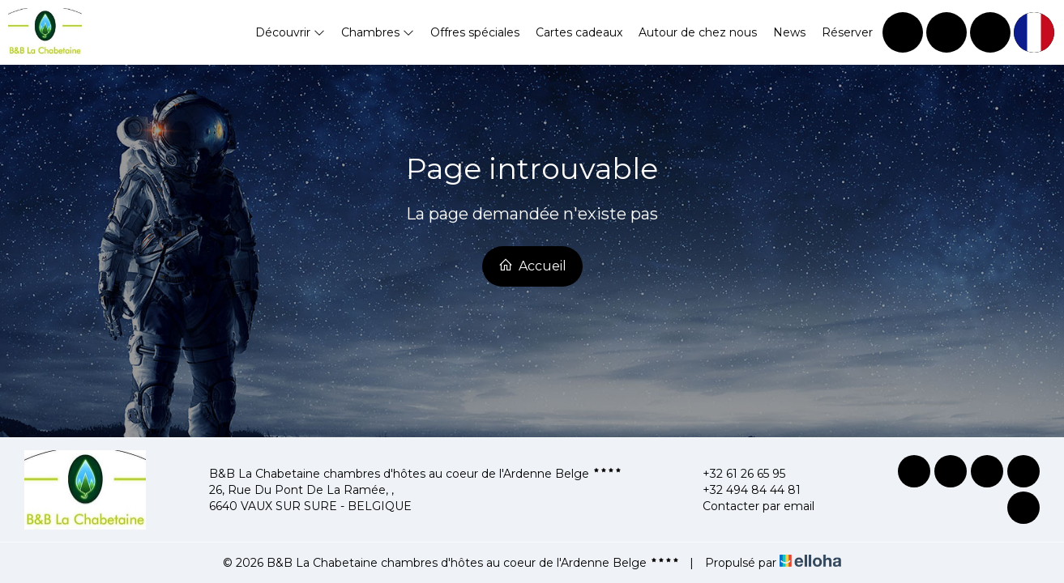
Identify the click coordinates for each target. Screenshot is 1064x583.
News (789, 32)
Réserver (847, 32)
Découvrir (290, 32)
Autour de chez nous (698, 32)
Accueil (532, 265)
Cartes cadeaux (579, 32)
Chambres (377, 32)
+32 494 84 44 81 (742, 490)
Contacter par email (749, 506)
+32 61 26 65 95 (734, 473)
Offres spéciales (474, 32)
